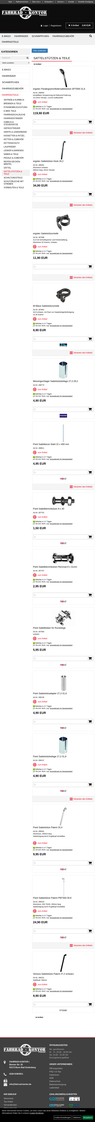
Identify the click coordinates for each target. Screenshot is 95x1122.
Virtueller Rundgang (85, 2)
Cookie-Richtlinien (37, 1113)
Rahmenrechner (22, 2)
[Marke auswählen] (15, 63)
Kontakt (71, 2)
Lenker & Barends (14, 150)
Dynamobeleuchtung (15, 107)
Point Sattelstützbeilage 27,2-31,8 (49, 756)
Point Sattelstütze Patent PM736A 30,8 (52, 898)
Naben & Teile (11, 154)
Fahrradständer (13, 118)
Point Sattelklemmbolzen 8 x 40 (48, 509)
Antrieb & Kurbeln (14, 100)
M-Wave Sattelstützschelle (46, 306)
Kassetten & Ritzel (14, 136)
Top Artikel (8, 1102)
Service (60, 2)
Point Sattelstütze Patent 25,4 (47, 827)
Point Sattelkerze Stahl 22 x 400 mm (51, 444)
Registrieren (56, 26)
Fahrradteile (10, 42)
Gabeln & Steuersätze (11, 123)
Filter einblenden (39, 51)
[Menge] (60, 122)
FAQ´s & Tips (55, 1072)
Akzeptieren (87, 1118)
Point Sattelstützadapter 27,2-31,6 (50, 693)
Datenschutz (54, 1081)
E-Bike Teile (10, 111)
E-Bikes (6, 36)
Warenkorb (8, 1098)
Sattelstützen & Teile (13, 172)
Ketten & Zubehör (14, 139)
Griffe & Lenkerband (15, 132)
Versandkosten (10, 1105)
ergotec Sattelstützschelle (45, 233)
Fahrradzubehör (63, 36)
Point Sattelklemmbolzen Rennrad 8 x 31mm (55, 567)
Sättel (7, 168)
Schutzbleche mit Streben (14, 182)
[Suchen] (90, 36)
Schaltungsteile (13, 178)
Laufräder (10, 147)
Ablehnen (77, 1118)
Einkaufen (49, 2)
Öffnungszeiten (56, 1068)
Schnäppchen (40, 36)
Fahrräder (21, 36)
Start (10, 2)
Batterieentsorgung (57, 1084)
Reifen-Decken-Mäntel (12, 163)
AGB (51, 1078)
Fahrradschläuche (14, 115)
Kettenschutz (12, 143)
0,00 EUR (79, 25)
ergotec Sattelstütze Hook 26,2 (48, 161)
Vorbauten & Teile (14, 188)
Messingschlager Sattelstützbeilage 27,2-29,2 (55, 381)
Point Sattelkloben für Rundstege (49, 628)
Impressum (54, 1075)
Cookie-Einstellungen (62, 1118)
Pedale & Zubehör (14, 158)
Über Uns (36, 2)
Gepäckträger (12, 128)
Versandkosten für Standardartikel (61, 109)
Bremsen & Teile (12, 103)
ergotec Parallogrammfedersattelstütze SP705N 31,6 (59, 89)
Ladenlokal (54, 1088)
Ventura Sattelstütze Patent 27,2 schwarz (53, 974)
